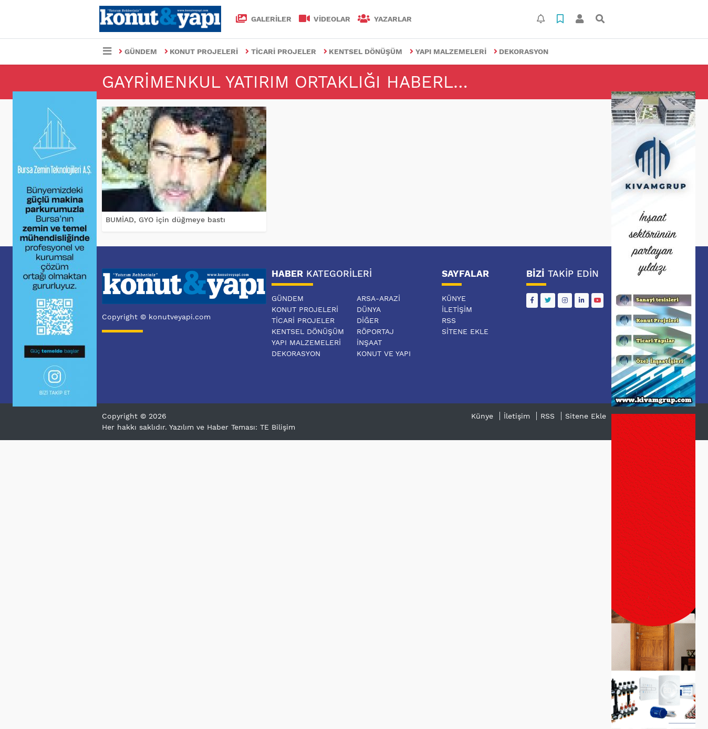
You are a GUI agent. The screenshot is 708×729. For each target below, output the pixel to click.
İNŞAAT (369, 342)
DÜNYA (369, 309)
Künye (454, 298)
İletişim (457, 309)
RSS (449, 320)
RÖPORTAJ (375, 331)
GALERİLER (263, 19)
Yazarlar (385, 19)
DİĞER (368, 320)
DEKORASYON (521, 51)
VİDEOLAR (325, 19)
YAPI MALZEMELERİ (448, 51)
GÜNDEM (138, 51)
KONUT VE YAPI (384, 353)
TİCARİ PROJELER (280, 51)
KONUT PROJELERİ (201, 51)
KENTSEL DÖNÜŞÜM (363, 51)
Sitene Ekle (465, 331)
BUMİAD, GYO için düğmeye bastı (165, 219)
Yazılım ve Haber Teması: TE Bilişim (232, 427)
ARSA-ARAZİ (378, 298)
